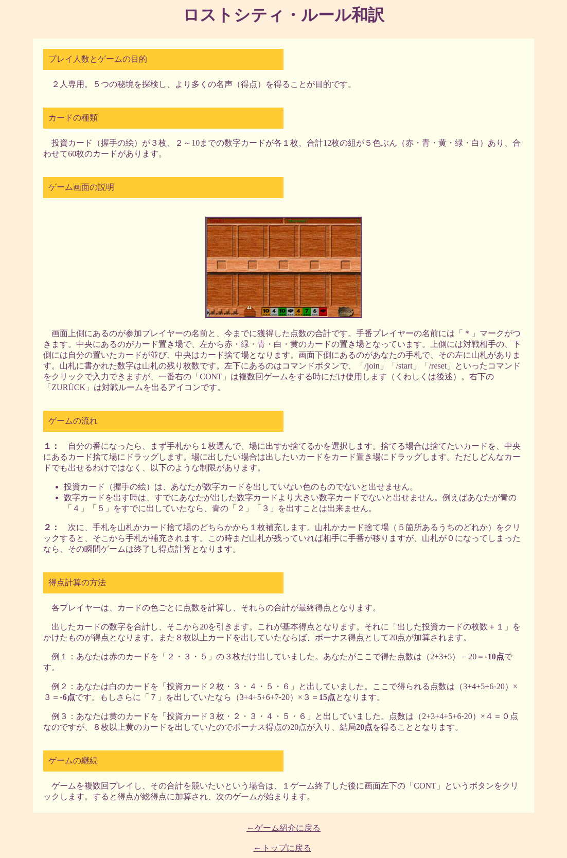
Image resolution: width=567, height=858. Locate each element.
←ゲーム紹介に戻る (283, 828)
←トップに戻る (282, 848)
